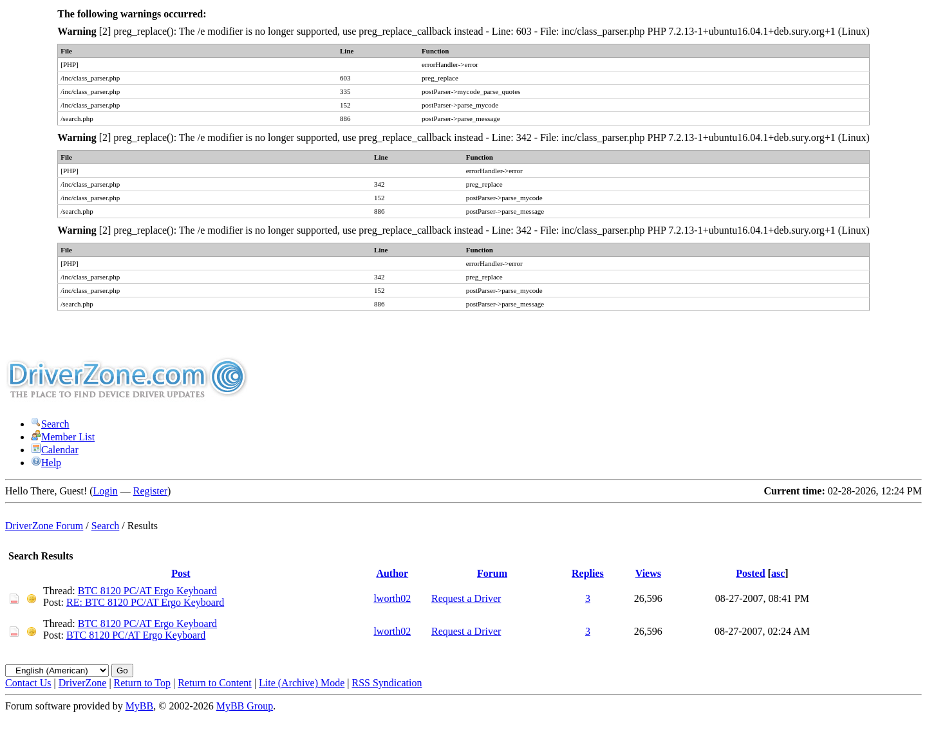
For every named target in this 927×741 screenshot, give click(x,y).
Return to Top (142, 682)
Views (648, 573)
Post (180, 573)
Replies (588, 573)
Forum (492, 573)
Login (105, 490)
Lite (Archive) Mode (301, 682)
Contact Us (28, 682)
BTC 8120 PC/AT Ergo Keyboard (147, 590)
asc (778, 573)
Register (150, 490)
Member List (63, 436)
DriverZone (83, 682)
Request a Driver (466, 598)
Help (46, 462)
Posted (750, 573)
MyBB (140, 705)
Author (392, 573)
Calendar (55, 449)
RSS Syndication (387, 682)
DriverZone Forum (44, 525)
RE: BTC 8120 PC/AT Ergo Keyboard (145, 602)
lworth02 (392, 598)
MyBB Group (244, 705)
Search (50, 423)
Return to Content (215, 682)
